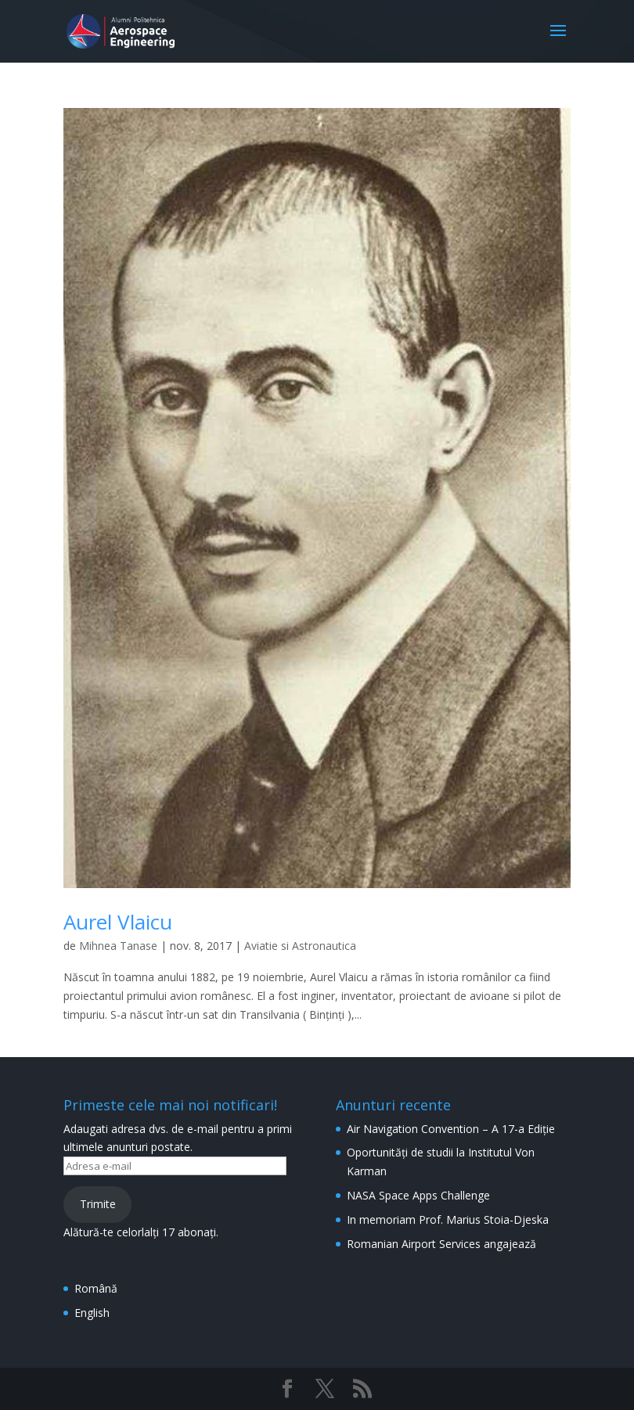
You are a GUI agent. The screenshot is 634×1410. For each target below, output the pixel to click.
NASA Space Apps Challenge (418, 1195)
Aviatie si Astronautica (300, 945)
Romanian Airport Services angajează (441, 1243)
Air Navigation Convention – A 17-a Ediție (451, 1128)
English (92, 1312)
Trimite (98, 1203)
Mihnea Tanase (118, 945)
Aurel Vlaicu (117, 922)
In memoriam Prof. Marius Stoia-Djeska (448, 1219)
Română (95, 1288)
